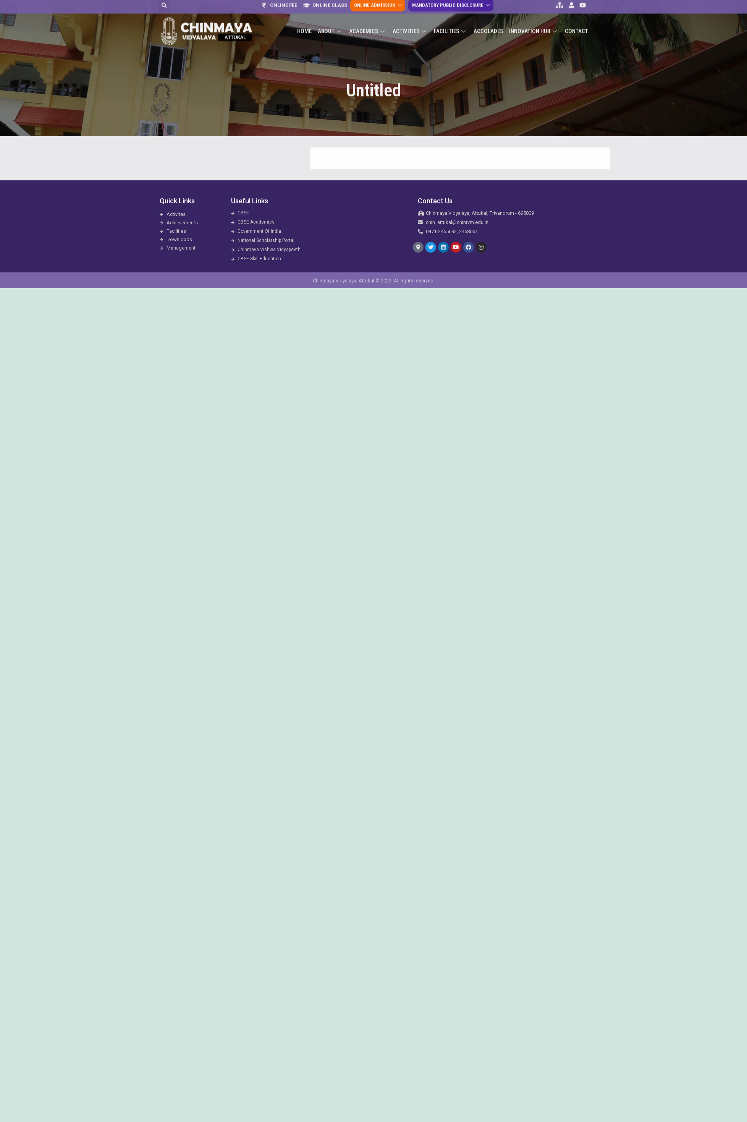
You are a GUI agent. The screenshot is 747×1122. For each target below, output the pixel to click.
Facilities (450, 18)
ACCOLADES (488, 18)
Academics (367, 18)
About (330, 18)
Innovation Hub (534, 18)
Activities (410, 18)
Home (304, 18)
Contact (576, 18)
